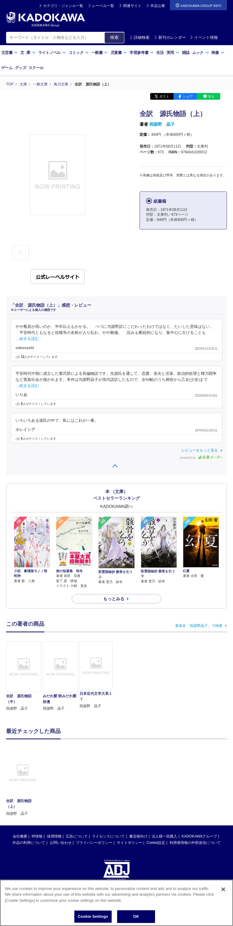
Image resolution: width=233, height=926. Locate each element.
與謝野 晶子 (162, 124)
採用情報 (54, 836)
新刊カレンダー (170, 37)
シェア (188, 96)
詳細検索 (140, 37)
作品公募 (157, 6)
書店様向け (138, 836)
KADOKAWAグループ (199, 836)
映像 (218, 52)
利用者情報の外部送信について (195, 843)
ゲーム (6, 67)
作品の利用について (28, 843)
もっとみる (113, 598)
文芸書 (9, 52)
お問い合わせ (61, 843)
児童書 (118, 52)
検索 (114, 37)
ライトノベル (52, 52)
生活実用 (168, 52)
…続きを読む (27, 339)
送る (211, 96)
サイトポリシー (129, 843)
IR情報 (37, 836)
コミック (79, 52)
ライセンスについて (108, 836)
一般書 (99, 52)
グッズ (20, 67)
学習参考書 (142, 52)
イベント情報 (204, 37)
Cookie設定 (156, 843)
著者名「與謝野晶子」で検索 (198, 626)
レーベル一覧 (103, 6)
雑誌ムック (195, 52)
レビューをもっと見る (199, 450)
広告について (77, 836)
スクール (36, 67)
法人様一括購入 (164, 836)
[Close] (223, 893)
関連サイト (132, 6)
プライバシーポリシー (94, 843)
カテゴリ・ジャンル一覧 (63, 6)
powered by (201, 457)
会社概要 (20, 836)
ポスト (164, 96)
